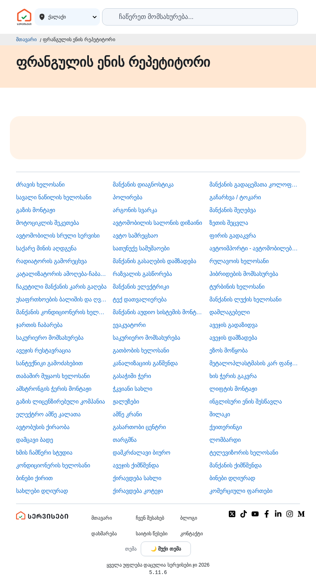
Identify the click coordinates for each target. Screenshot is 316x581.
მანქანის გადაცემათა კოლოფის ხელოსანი (254, 184)
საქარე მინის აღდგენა (46, 248)
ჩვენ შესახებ (150, 518)
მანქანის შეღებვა (232, 210)
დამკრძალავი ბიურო (141, 452)
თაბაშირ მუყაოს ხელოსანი (53, 376)
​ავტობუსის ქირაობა (43, 427)
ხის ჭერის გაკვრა (233, 376)
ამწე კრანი (127, 414)
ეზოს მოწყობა (228, 350)
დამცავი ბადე (34, 439)
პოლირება (127, 197)
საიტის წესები (151, 534)
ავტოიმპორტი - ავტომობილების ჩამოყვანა (254, 248)
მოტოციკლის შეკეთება (47, 222)
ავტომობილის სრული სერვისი (58, 235)
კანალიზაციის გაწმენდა (145, 363)
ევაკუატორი (129, 325)
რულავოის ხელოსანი (239, 261)
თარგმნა (125, 439)
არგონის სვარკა (135, 210)
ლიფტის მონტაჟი (233, 388)
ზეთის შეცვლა (228, 222)
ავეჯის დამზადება (233, 337)
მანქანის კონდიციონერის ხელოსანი (61, 312)
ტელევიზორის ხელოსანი (243, 452)
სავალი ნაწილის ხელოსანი (53, 197)
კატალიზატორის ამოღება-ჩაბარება (61, 274)
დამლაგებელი (229, 312)
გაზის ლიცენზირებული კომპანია (60, 401)
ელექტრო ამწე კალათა (48, 414)
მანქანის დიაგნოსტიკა (143, 184)
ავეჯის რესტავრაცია (43, 350)
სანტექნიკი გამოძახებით (49, 363)
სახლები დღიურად (42, 491)
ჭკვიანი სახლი (132, 388)
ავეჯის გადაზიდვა (233, 325)
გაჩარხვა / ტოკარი (235, 197)
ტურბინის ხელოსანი (237, 286)
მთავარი (26, 39)
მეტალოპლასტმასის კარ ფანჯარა (254, 363)
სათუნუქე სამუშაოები (141, 248)
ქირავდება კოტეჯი (138, 491)
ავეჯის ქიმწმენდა (136, 465)
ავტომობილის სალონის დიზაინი (157, 222)
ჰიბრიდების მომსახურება (243, 274)
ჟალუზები (126, 401)
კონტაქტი (191, 534)
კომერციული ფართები (240, 491)
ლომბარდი (225, 439)
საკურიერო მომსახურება (50, 337)
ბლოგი (188, 518)
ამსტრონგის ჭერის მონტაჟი (53, 388)
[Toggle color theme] (166, 548)
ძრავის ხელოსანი (40, 184)
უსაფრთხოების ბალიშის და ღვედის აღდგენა (61, 299)
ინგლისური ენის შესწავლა (245, 401)
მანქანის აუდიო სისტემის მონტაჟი (158, 312)
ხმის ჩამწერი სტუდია (44, 452)
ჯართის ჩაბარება (39, 325)
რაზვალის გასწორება (142, 274)
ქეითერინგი (225, 427)
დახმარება (104, 534)
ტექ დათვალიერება (140, 299)
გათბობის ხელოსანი (141, 350)
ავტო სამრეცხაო (135, 235)
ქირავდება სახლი (137, 478)
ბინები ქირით (34, 478)
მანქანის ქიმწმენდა (235, 465)
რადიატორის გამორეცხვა (51, 261)
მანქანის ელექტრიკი (141, 286)
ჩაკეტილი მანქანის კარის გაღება (61, 286)
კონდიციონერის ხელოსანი (53, 465)
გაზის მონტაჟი (35, 210)
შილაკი (219, 414)
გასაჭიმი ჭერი (132, 376)
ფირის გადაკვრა (232, 235)
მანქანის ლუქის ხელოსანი (245, 299)
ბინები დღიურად (232, 478)
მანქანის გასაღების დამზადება (154, 261)
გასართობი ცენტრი (139, 427)
